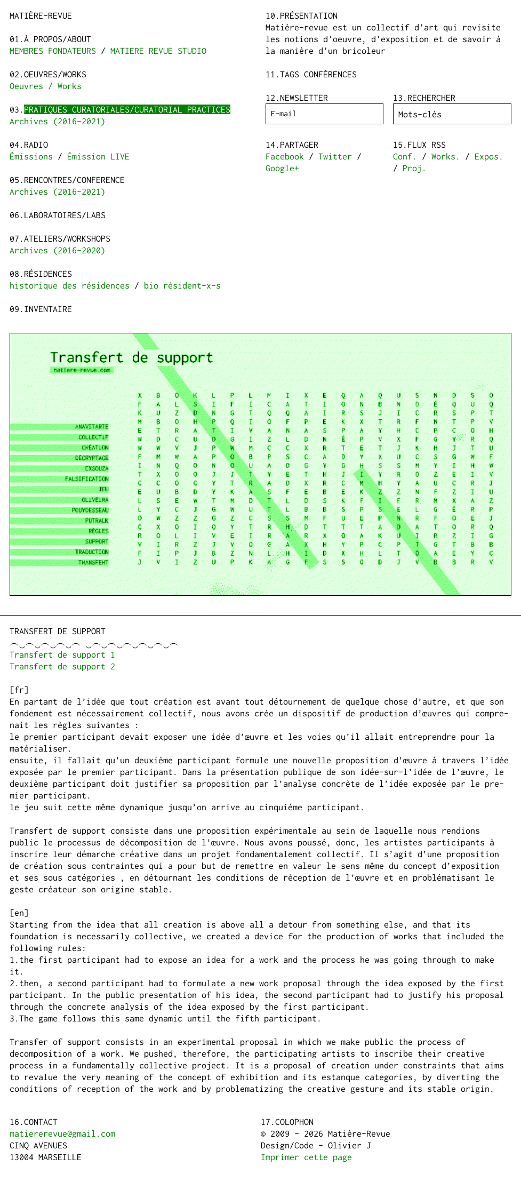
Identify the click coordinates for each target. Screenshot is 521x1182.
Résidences (48, 273)
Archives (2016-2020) (58, 250)
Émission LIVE (98, 156)
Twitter (335, 156)
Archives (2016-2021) (58, 121)
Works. (445, 156)
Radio (36, 144)
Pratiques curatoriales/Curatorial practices (127, 109)
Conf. (405, 156)
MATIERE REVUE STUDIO (158, 50)
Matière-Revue (41, 15)
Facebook (285, 156)
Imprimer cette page (306, 1157)
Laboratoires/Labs (65, 215)
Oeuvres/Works (55, 74)
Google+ (282, 168)
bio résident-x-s (182, 285)
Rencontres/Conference (74, 180)
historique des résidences (70, 285)
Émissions (31, 156)
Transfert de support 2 (62, 666)
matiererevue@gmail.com (62, 1133)
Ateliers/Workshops (67, 238)
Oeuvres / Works (46, 86)
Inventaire (48, 309)
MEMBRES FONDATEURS (53, 50)
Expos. (489, 156)
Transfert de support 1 (62, 654)
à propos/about (57, 39)
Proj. (415, 168)
